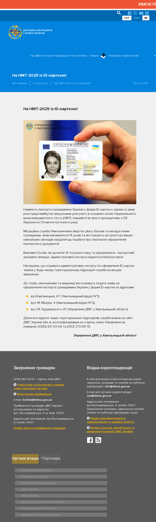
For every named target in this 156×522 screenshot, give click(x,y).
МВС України (29, 482)
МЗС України (95, 475)
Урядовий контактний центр (105, 488)
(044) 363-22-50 (24, 379)
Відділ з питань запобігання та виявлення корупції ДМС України (110, 429)
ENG (137, 18)
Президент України (99, 469)
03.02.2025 (140, 83)
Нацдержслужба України (36, 488)
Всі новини (19, 83)
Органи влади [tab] (25, 457)
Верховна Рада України (35, 469)
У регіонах (40, 83)
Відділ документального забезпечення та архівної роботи (110, 420)
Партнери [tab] (52, 457)
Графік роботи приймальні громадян (40, 428)
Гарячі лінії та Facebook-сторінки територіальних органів (39, 386)
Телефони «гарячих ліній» (123, 55)
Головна (76, 506)
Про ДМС (35, 55)
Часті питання (79, 55)
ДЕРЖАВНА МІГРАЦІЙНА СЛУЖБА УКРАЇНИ (37, 32)
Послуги (48, 55)
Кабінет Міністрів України (36, 475)
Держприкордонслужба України (108, 482)
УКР (127, 18)
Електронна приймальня (34, 394)
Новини (94, 55)
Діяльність (62, 55)
